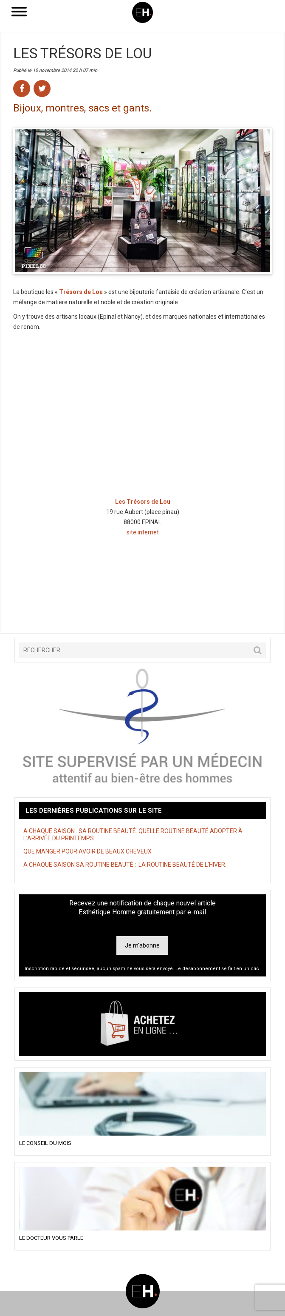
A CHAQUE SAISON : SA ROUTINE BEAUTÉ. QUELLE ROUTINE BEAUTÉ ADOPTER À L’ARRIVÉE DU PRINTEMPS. (133, 835)
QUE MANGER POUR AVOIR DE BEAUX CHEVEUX (87, 851)
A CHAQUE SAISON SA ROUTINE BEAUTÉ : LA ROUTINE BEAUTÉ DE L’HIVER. (124, 864)
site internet (143, 532)
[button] (258, 650)
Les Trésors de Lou (82, 53)
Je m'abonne (142, 945)
